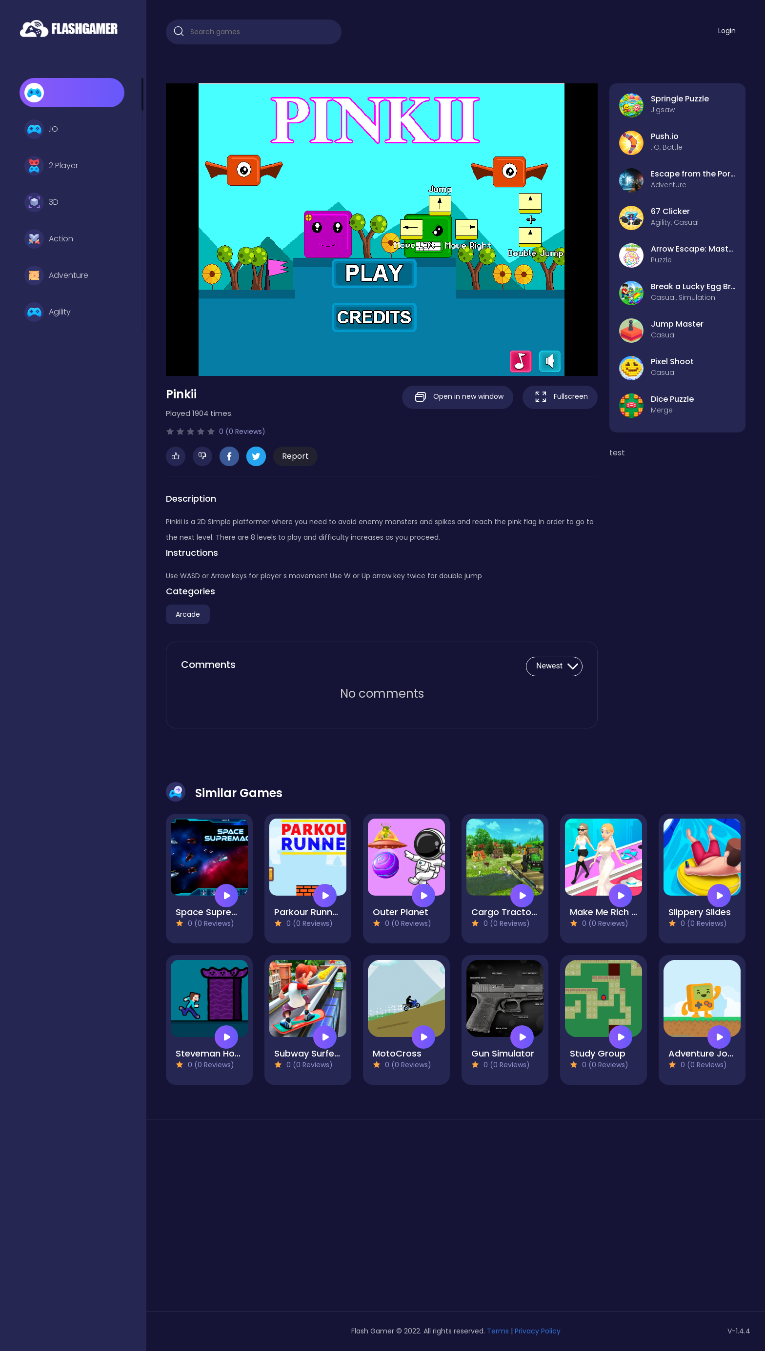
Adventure (56, 275)
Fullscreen (560, 397)
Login (727, 31)
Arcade (188, 614)
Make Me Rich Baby (611, 912)
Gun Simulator (502, 1053)
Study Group (597, 1053)
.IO (41, 129)
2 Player (51, 166)
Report (295, 456)
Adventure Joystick (710, 1053)
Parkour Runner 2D (314, 912)
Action (48, 239)
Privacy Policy (538, 1331)
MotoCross (397, 1053)
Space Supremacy (216, 912)
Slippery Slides (699, 912)
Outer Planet (400, 912)
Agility (47, 312)
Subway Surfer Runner (322, 1053)
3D (41, 202)
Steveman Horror (213, 1053)
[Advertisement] (258, 1219)
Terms (498, 1331)
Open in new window (457, 397)
